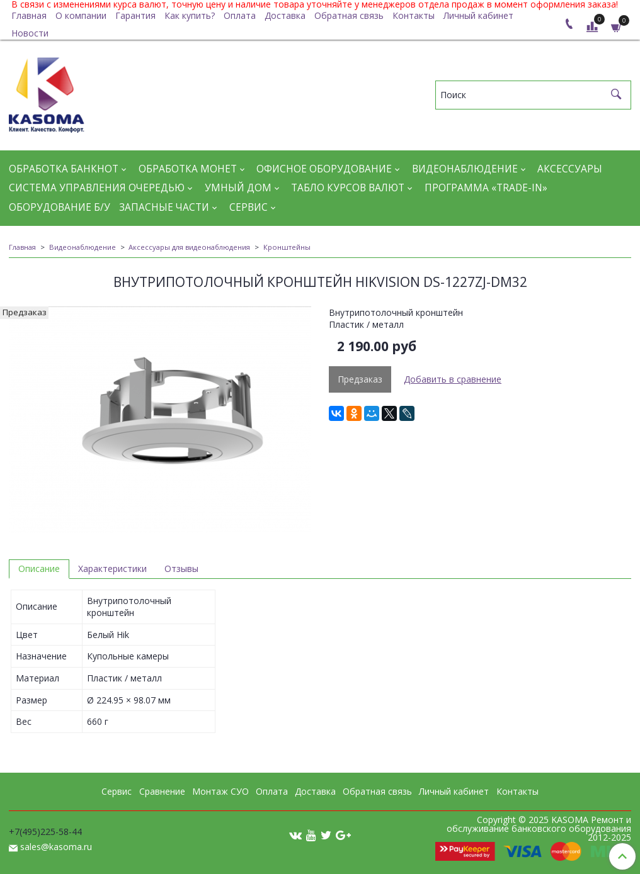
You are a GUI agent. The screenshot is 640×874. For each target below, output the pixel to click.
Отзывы (181, 568)
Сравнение (162, 791)
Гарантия (135, 15)
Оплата (240, 15)
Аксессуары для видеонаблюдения (189, 247)
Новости (30, 33)
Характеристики (112, 568)
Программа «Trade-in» (486, 187)
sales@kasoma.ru (56, 847)
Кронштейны (287, 247)
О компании (80, 15)
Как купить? (189, 15)
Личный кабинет (478, 15)
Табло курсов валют (347, 187)
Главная (29, 15)
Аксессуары (569, 169)
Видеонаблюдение (465, 169)
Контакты (413, 15)
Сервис (248, 207)
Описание (39, 568)
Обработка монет (188, 169)
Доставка (285, 15)
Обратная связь (349, 15)
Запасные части (164, 207)
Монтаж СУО (220, 791)
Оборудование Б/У (59, 207)
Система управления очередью (97, 187)
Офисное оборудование (324, 169)
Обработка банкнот (63, 169)
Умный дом (238, 187)
